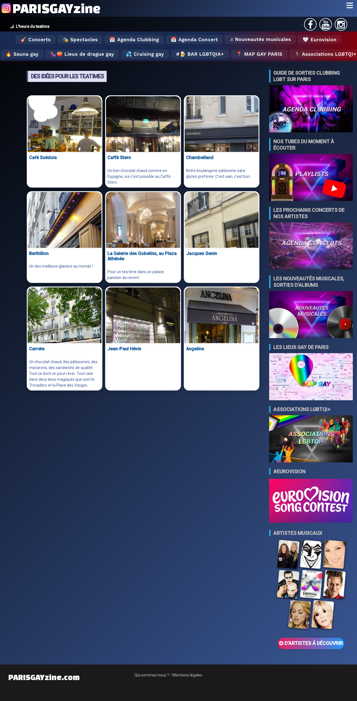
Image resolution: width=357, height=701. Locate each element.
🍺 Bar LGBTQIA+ (202, 54)
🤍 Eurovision (319, 39)
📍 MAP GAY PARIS (259, 54)
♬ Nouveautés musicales (260, 39)
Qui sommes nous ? (151, 675)
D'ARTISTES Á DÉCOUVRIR (311, 643)
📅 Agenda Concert (194, 39)
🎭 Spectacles (80, 39)
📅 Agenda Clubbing (134, 39)
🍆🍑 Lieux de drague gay (82, 54)
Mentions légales (187, 675)
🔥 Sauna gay (22, 54)
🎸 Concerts (35, 39)
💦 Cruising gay (145, 54)
